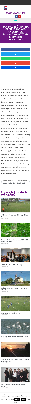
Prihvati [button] (17, 399)
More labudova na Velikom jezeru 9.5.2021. (15, 336)
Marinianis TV (15, 13)
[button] (15, 20)
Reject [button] (23, 399)
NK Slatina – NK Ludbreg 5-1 (10, 313)
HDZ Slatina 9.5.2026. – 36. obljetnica (13, 265)
